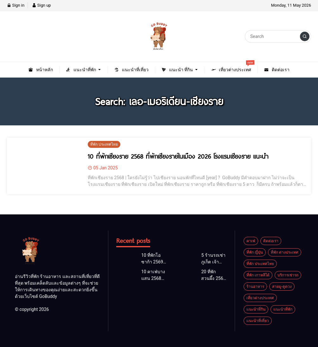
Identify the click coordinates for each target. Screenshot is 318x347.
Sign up (41, 5)
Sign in (15, 5)
